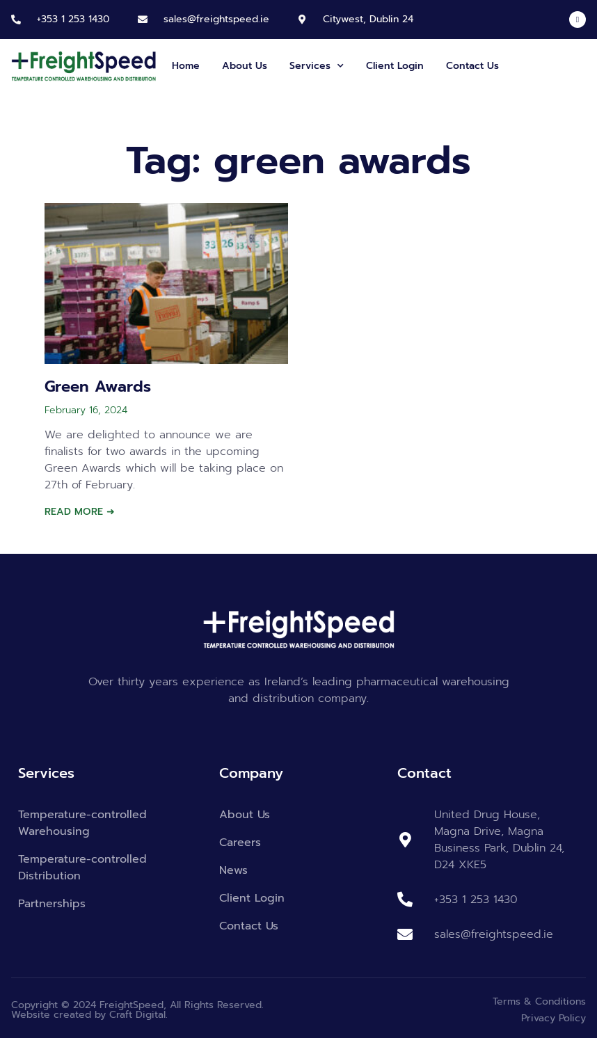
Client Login (395, 65)
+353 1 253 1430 (73, 19)
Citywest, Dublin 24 (368, 19)
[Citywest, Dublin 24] (302, 19)
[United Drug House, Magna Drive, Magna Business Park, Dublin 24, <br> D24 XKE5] (405, 839)
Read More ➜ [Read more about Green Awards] (80, 511)
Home (186, 65)
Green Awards (98, 386)
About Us (244, 65)
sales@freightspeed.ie (216, 19)
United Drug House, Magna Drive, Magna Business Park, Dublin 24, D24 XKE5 (499, 839)
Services (316, 66)
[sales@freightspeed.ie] (143, 19)
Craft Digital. (138, 1014)
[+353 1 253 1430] (16, 19)
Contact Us (472, 65)
